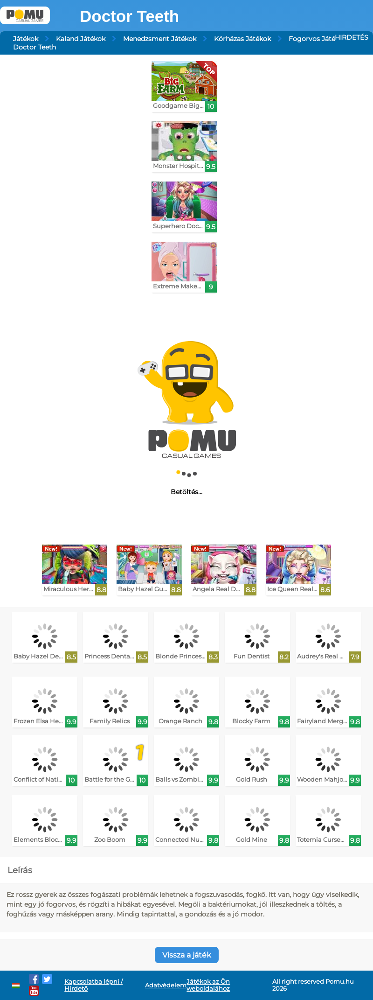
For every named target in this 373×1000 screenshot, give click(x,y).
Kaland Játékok (80, 39)
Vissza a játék (186, 955)
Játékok (25, 39)
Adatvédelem (165, 985)
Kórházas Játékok (242, 39)
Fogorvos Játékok (318, 39)
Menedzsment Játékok (159, 39)
